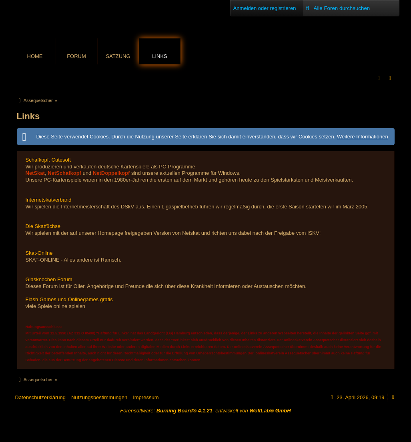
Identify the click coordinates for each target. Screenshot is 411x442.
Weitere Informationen (362, 137)
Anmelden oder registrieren (264, 8)
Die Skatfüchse (43, 226)
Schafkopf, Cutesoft (48, 160)
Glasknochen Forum (49, 279)
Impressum (145, 397)
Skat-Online (39, 253)
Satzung (118, 56)
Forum (76, 56)
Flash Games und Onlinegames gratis (69, 299)
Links (159, 56)
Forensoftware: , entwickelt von (205, 411)
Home (35, 56)
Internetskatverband (49, 200)
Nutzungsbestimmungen (99, 397)
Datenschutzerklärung (40, 397)
